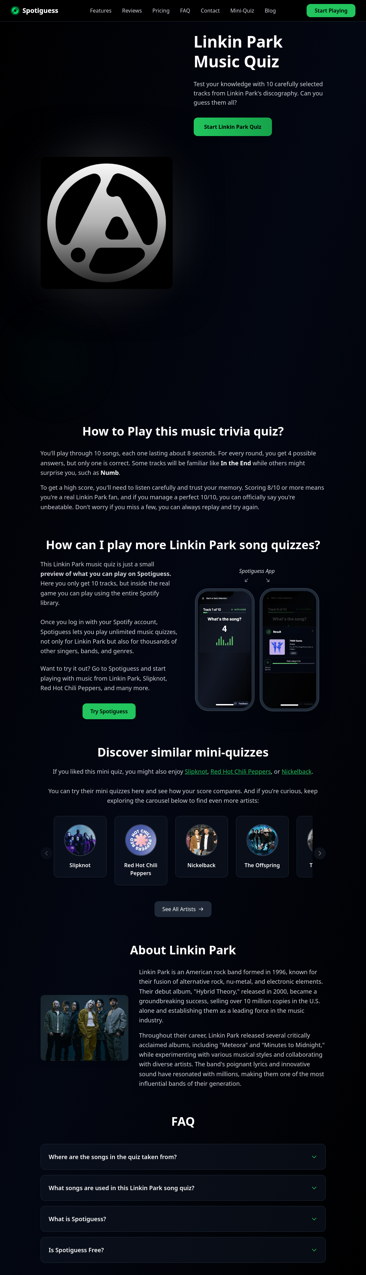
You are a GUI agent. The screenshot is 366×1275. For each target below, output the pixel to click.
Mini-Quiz (242, 10)
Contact (210, 10)
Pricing (161, 10)
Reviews (132, 10)
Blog (270, 10)
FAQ (185, 10)
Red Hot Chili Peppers (241, 771)
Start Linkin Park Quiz (232, 126)
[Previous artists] (46, 853)
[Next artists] (320, 853)
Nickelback (297, 771)
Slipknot (196, 771)
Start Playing (331, 10)
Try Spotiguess (109, 711)
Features (101, 10)
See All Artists (183, 909)
